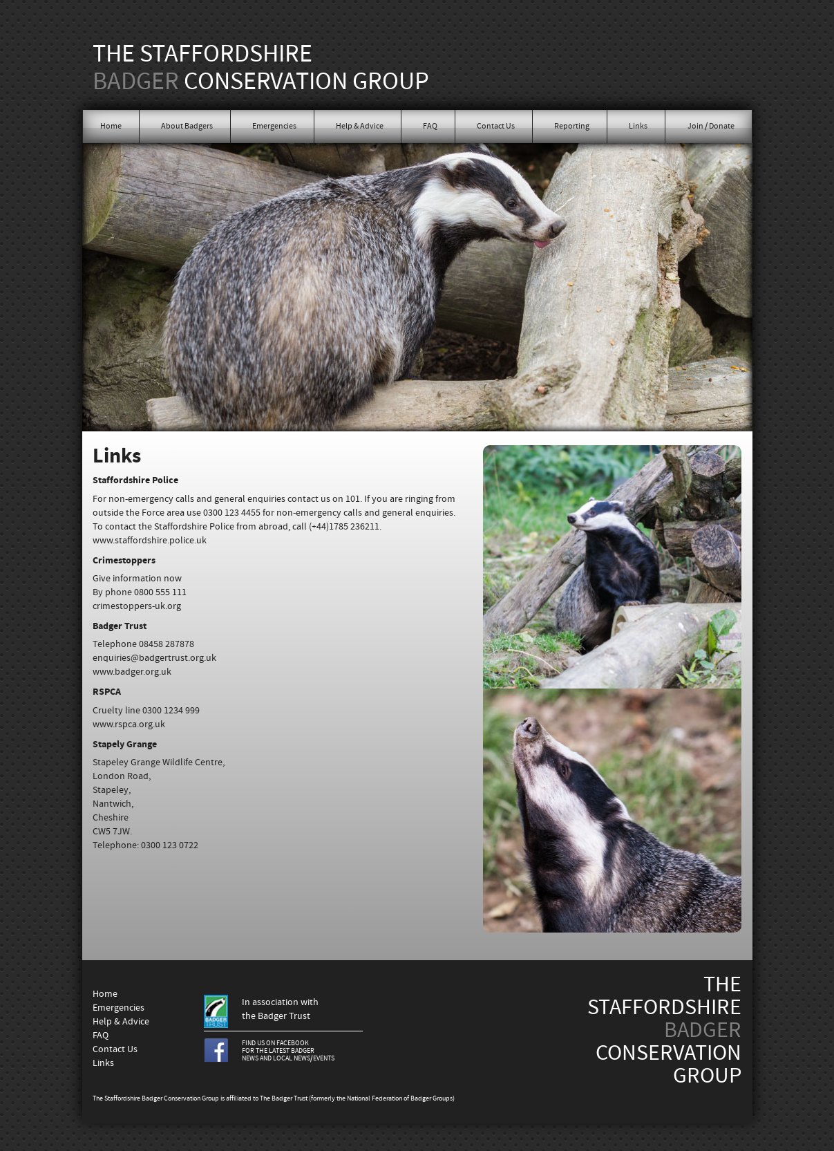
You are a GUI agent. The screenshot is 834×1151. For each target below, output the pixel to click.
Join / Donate (711, 126)
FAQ (430, 126)
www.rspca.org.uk (129, 724)
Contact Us (496, 126)
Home (111, 126)
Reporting (571, 126)
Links (638, 126)
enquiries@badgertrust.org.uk (154, 658)
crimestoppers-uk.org (137, 606)
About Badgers (187, 126)
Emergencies (274, 126)
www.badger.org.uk (132, 672)
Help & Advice (359, 126)
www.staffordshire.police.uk (150, 540)
